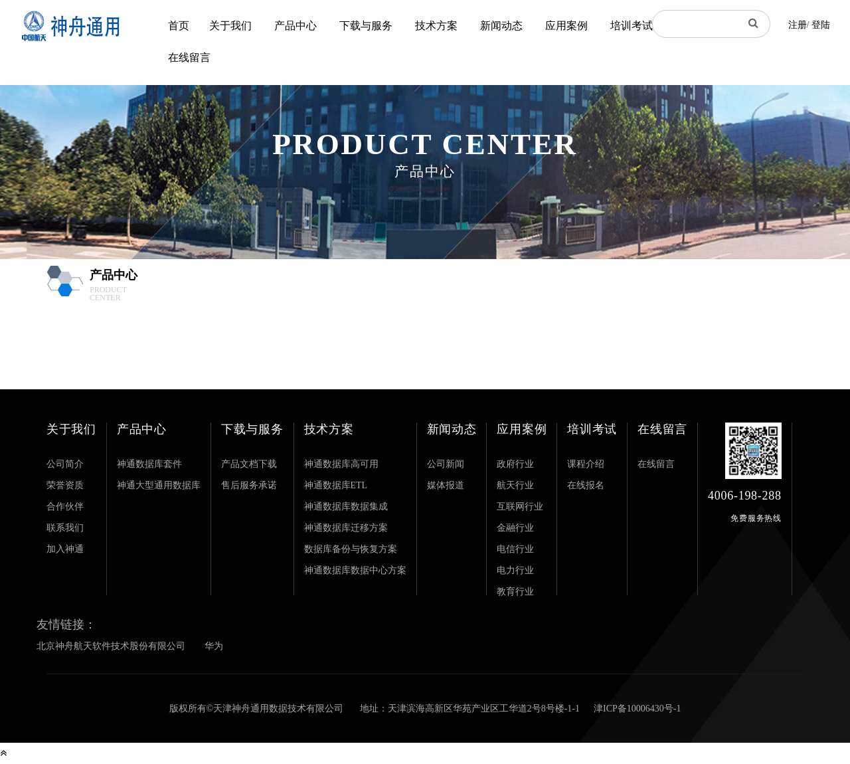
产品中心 (295, 25)
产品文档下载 (249, 464)
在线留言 (189, 57)
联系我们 (65, 528)
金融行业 (515, 528)
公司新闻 (445, 464)
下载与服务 (365, 25)
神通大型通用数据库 (159, 485)
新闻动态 (501, 25)
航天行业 (515, 485)
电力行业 (515, 570)
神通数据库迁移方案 (346, 528)
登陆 (820, 25)
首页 (178, 25)
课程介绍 (585, 464)
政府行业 (515, 464)
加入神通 (65, 549)
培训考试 (631, 25)
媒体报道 (445, 485)
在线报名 (585, 485)
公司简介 (65, 464)
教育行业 (515, 592)
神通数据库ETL (336, 485)
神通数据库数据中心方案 (355, 570)
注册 (797, 25)
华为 (214, 646)
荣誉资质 (65, 485)
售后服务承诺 (249, 485)
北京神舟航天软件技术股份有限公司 (111, 646)
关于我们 (230, 25)
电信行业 (515, 549)
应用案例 (566, 25)
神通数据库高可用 (341, 464)
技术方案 (436, 25)
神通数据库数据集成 (346, 507)
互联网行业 (520, 507)
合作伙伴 (65, 507)
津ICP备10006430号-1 (637, 709)
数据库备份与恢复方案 (350, 549)
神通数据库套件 (149, 464)
